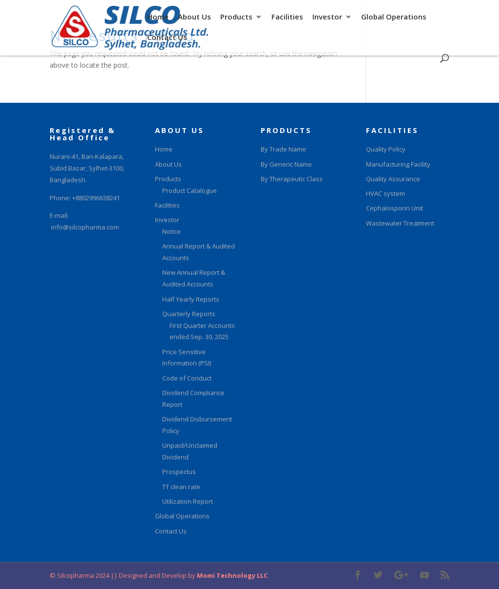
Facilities (287, 18)
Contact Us (167, 38)
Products (236, 18)
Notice (171, 231)
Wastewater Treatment (400, 223)
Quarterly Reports (188, 313)
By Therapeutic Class (292, 178)
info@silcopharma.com (85, 227)
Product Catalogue (189, 190)
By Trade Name (283, 149)
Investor (327, 18)
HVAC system (385, 193)
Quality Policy (385, 149)
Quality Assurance (393, 178)
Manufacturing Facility (398, 164)
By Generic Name (286, 164)
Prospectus (179, 471)
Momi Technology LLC (231, 575)
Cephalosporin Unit (394, 208)
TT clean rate (181, 486)
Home (158, 18)
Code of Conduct (186, 378)
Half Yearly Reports (190, 299)
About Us (194, 18)
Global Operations (393, 18)
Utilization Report (187, 501)
